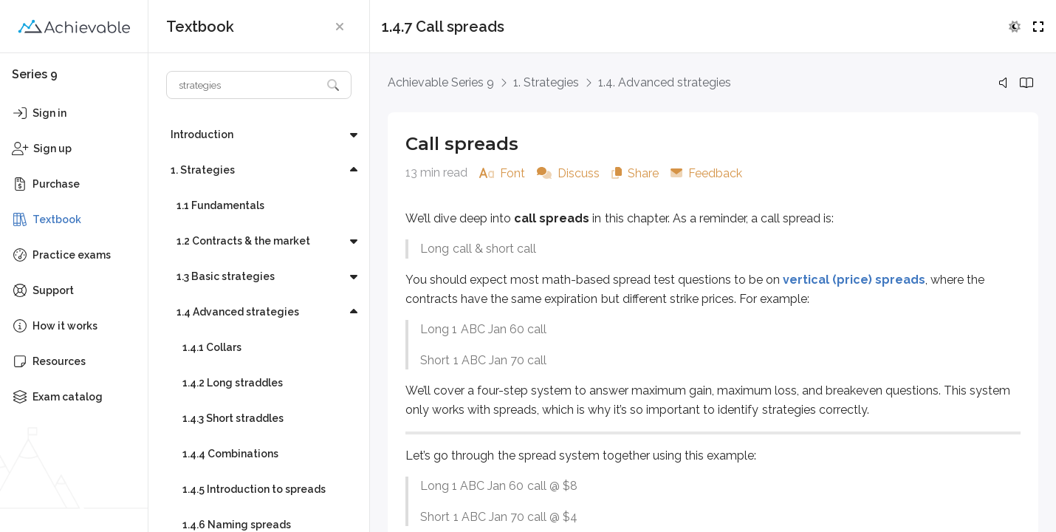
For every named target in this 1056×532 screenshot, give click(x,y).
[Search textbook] (244, 85)
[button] (340, 26)
